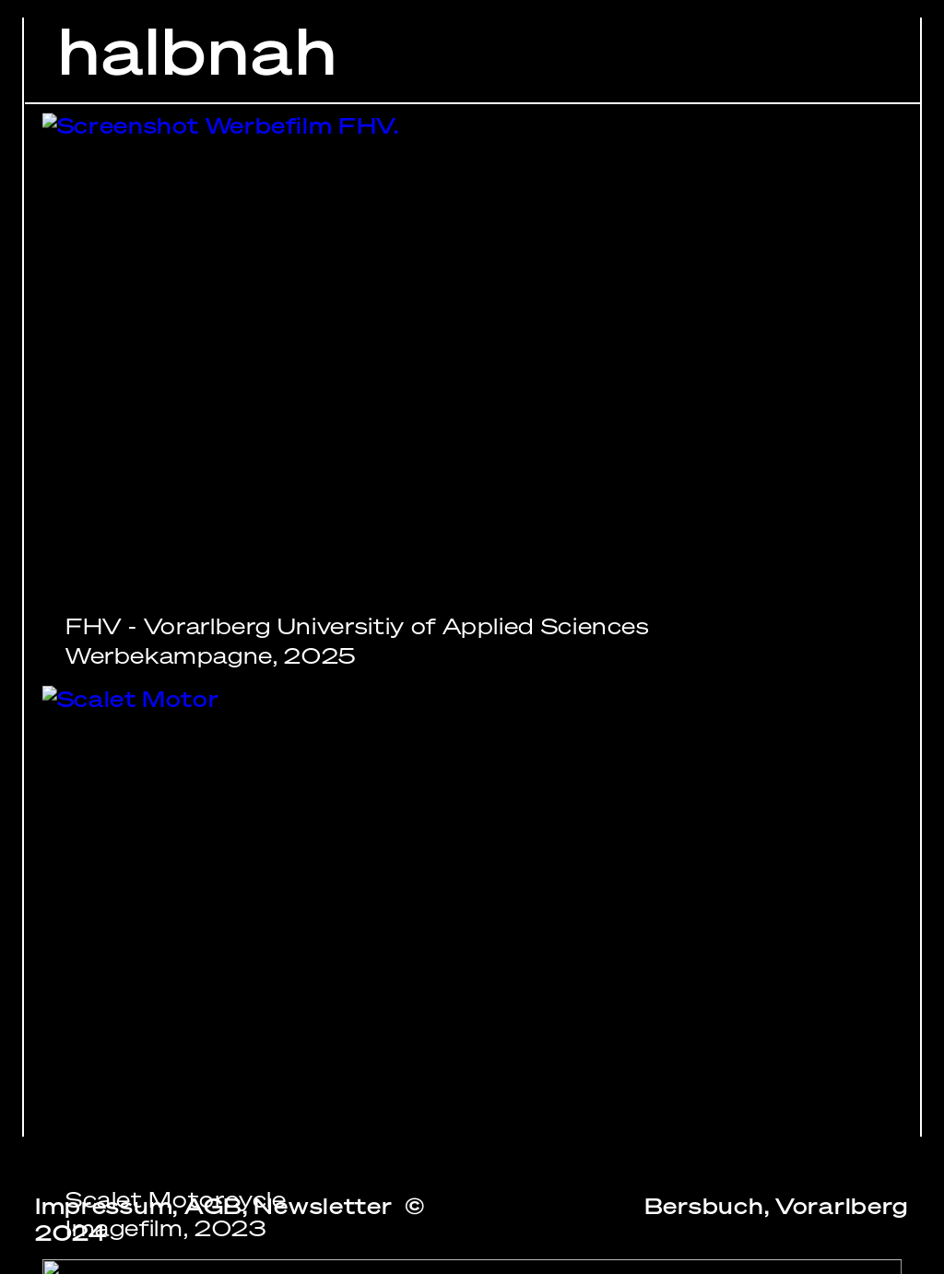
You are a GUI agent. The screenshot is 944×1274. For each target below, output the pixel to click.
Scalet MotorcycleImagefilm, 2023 (176, 1215)
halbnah (198, 51)
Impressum (103, 1206)
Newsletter (323, 1206)
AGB (213, 1206)
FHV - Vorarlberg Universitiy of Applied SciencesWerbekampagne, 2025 (357, 641)
